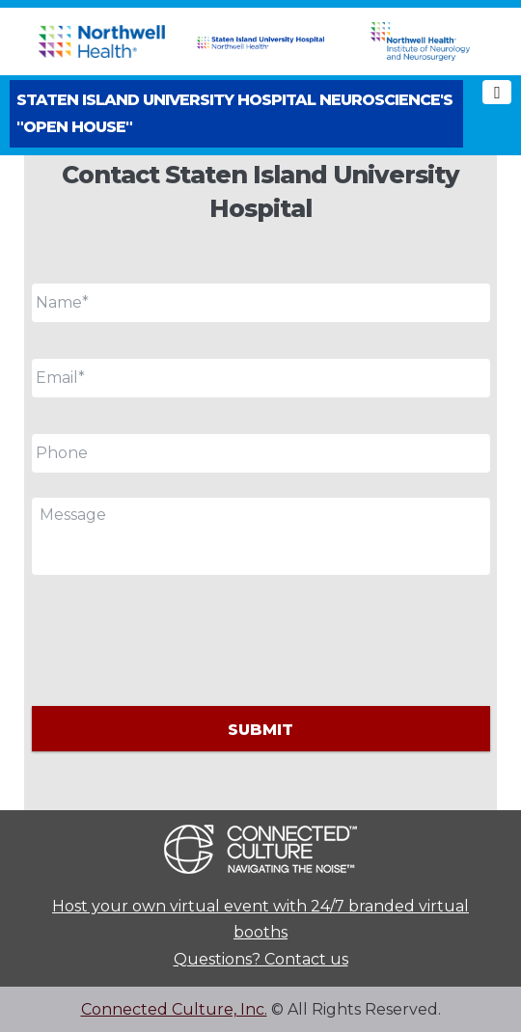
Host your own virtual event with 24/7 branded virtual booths (260, 919)
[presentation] (178, 637)
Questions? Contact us (261, 959)
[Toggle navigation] (496, 92)
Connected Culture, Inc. (174, 1009)
